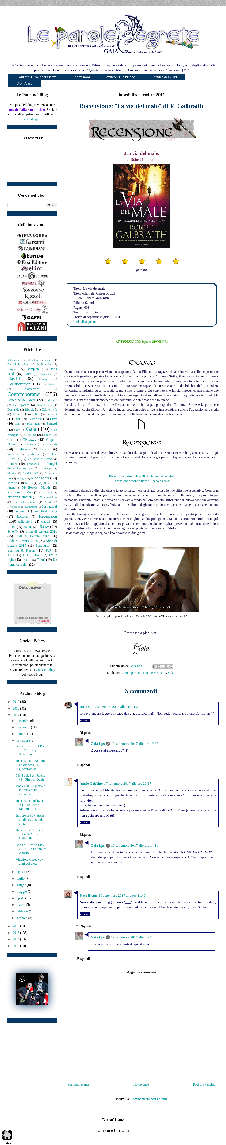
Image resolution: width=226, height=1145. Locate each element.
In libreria (22, 449)
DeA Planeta (44, 405)
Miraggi (21, 478)
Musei (29, 483)
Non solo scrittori (25, 502)
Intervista (12, 454)
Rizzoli (45, 521)
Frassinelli (33, 423)
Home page (141, 1084)
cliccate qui (31, 119)
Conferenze (32, 389)
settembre (24, 740)
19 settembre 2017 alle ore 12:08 (134, 937)
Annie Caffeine (91, 783)
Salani (172, 673)
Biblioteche (44, 364)
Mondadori (40, 478)
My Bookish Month (36, 487)
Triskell (26, 559)
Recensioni (81, 77)
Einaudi (18, 414)
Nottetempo (13, 506)
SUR (48, 550)
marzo (21, 904)
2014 (16, 939)
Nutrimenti (31, 506)
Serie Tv (13, 531)
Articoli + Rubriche (120, 77)
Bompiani (33, 369)
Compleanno (49, 384)
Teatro (38, 555)
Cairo (28, 374)
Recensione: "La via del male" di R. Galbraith (29, 834)
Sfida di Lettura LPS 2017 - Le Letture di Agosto (31, 849)
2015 (16, 932)
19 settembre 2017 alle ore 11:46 (122, 896)
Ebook (29, 409)
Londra (12, 463)
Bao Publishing (17, 364)
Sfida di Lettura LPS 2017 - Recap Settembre (30, 750)
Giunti (11, 439)
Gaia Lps (98, 744)
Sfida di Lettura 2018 (22, 541)
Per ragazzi (49, 506)
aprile (21, 898)
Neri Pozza (47, 492)
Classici (13, 378)
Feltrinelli (35, 419)
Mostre (12, 483)
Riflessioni (25, 521)
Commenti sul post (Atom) (149, 1099)
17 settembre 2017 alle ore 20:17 (127, 783)
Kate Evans (88, 896)
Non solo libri (48, 497)
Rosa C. (86, 707)
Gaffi (17, 429)
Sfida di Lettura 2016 (41, 531)
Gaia (146, 673)
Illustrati (51, 444)
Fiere (53, 419)
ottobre (22, 733)
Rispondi (85, 720)
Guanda (30, 444)
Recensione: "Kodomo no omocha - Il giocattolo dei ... (31, 765)
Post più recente (78, 1084)
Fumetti (51, 423)
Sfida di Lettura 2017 (32, 536)
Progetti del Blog (45, 511)
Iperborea (33, 454)
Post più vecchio (204, 1084)
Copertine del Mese (21, 400)
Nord (48, 502)
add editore (32, 359)
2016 (16, 926)
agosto (21, 871)
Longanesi (33, 463)
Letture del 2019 (164, 77)
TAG (10, 555)
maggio (22, 891)
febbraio (23, 911)
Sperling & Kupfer (21, 550)
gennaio (22, 918)
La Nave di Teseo (40, 459)
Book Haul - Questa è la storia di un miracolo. (30, 790)
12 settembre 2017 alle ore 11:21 (116, 707)
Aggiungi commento (141, 972)
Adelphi (48, 359)
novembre (24, 727)
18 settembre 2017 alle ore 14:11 (134, 846)
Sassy (44, 526)
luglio (21, 878)
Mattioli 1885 (30, 473)
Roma (11, 527)
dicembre (23, 720)
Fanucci (51, 414)
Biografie (13, 369)
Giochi (48, 435)
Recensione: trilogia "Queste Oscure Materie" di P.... (29, 805)
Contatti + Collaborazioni (36, 77)
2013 (16, 946)
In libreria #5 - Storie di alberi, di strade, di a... (30, 819)
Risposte (85, 732)
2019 (16, 701)
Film (17, 423)
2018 (16, 708)
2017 (16, 715)
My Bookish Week (20, 492)
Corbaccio (51, 400)
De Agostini (21, 405)
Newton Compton (19, 497)
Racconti (22, 516)
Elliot (36, 414)
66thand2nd (13, 359)
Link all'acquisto (84, 321)
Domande (13, 409)
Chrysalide (46, 374)
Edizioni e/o (49, 409)
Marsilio (11, 473)
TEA (26, 555)
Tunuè (41, 559)
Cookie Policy (45, 670)
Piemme (19, 511)
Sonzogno (42, 545)
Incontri (45, 449)
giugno (22, 885)
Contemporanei (131, 673)
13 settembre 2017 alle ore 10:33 (134, 744)
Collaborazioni (19, 384)
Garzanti (30, 435)
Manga (47, 468)
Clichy (43, 379)
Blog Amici (24, 83)
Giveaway (29, 439)
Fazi (17, 419)
